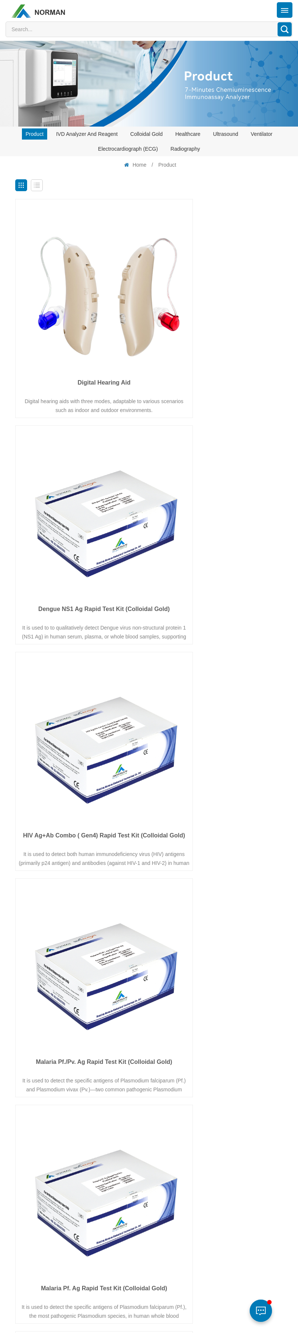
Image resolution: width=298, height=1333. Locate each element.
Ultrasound (225, 134)
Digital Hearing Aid (80, 335)
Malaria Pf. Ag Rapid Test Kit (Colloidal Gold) (80, 697)
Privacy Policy (156, 1321)
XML (126, 1321)
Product (34, 134)
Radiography (185, 149)
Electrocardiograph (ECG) (128, 149)
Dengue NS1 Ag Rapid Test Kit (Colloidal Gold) (218, 339)
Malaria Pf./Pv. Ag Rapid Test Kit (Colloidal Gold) (218, 518)
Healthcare (188, 134)
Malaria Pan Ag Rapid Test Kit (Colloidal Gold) (218, 697)
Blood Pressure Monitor (80, 1051)
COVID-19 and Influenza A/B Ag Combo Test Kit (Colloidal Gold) (80, 876)
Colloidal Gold (146, 134)
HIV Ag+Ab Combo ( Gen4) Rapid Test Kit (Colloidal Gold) (80, 518)
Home (135, 165)
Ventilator (261, 134)
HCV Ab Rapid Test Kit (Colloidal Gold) (217, 872)
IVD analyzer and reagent (87, 134)
